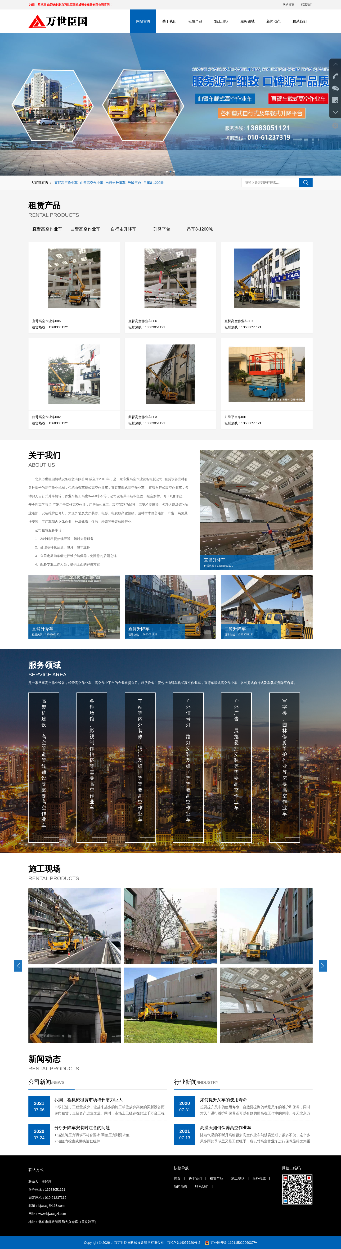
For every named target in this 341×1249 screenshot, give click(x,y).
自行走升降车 (116, 183)
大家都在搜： (41, 183)
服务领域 (247, 21)
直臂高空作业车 (66, 183)
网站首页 (288, 4)
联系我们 (307, 4)
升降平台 (134, 183)
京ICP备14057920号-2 (184, 1242)
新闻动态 (273, 21)
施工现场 (221, 21)
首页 (177, 1178)
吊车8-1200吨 (154, 183)
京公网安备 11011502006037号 (234, 1242)
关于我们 (169, 21)
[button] (167, 171)
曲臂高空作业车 (91, 183)
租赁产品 (195, 21)
